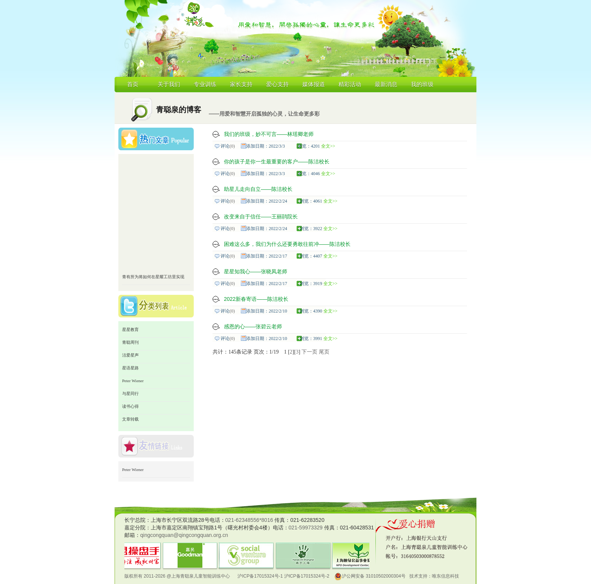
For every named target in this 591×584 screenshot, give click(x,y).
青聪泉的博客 (178, 109)
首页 (132, 84)
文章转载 (130, 419)
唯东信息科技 (445, 576)
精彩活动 (349, 84)
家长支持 (241, 84)
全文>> (328, 146)
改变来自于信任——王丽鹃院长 (261, 216)
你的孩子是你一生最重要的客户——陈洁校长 (276, 162)
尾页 (324, 352)
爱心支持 (277, 84)
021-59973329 (306, 528)
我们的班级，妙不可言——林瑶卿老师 (269, 134)
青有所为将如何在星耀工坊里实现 (153, 278)
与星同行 (130, 393)
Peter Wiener (133, 380)
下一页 (309, 352)
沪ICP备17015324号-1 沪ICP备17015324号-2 (283, 576)
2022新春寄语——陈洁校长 (256, 299)
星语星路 (130, 368)
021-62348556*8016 (249, 520)
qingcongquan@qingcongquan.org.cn (184, 535)
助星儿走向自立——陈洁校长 (258, 189)
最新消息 (386, 84)
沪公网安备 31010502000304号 (370, 576)
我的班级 (422, 84)
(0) (232, 146)
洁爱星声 (130, 355)
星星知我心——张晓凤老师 (255, 271)
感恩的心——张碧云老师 (253, 326)
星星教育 (130, 329)
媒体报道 (313, 84)
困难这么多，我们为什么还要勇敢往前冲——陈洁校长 (287, 244)
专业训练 (205, 84)
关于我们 (169, 84)
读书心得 (130, 406)
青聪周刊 (130, 342)
